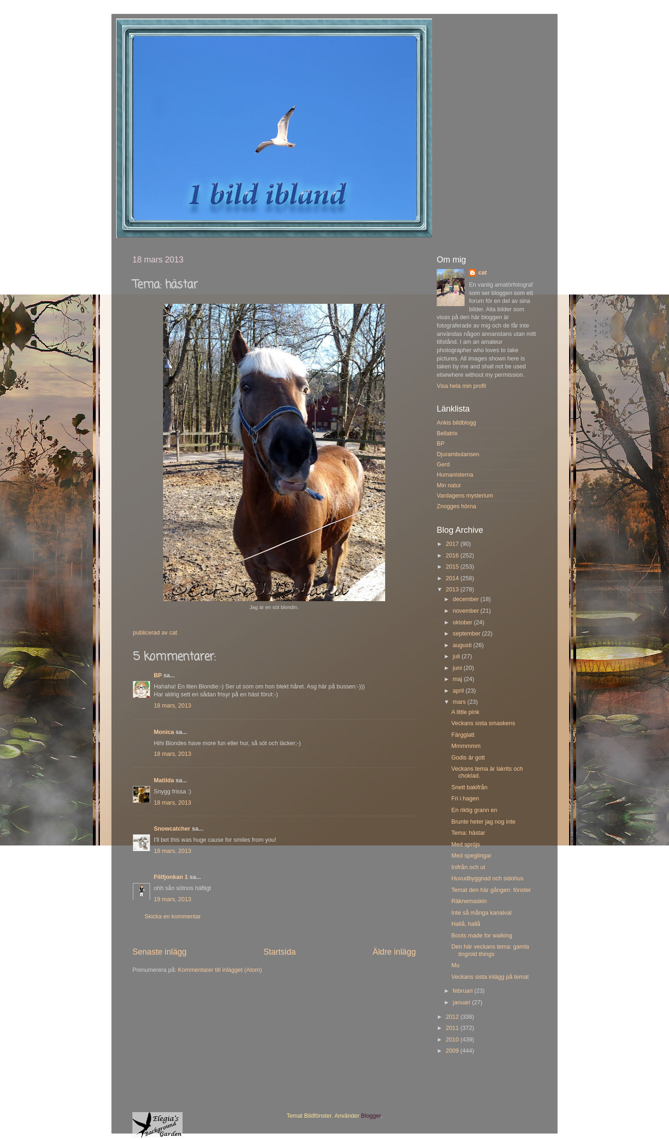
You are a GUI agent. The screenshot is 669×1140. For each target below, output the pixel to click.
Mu (455, 965)
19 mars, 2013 (172, 899)
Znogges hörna (456, 506)
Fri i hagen (465, 798)
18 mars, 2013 (172, 705)
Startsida (279, 952)
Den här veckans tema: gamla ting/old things (490, 950)
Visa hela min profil (461, 386)
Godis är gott (468, 757)
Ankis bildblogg (456, 422)
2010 (453, 1039)
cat (482, 272)
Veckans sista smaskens (483, 723)
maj (458, 679)
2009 (453, 1051)
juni (458, 668)
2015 (453, 566)
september (467, 633)
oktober (463, 622)
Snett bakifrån (469, 787)
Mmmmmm (465, 746)
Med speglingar (471, 855)
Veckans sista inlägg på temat (490, 977)
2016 (453, 555)
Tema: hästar (468, 833)
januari (462, 1002)
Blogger (371, 1116)
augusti (463, 645)
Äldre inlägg (394, 952)
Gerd (443, 464)
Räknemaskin (468, 901)
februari (463, 991)
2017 (453, 544)
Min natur (449, 485)
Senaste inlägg (159, 952)
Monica (164, 732)
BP (158, 675)
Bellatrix (447, 433)
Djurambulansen (458, 454)
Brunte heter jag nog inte (483, 822)
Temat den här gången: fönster (491, 890)
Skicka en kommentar (172, 916)
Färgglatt (462, 735)
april (459, 691)
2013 (453, 589)
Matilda (164, 780)
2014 (453, 578)
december (467, 599)
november (467, 611)
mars (460, 702)
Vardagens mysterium (465, 495)
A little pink (465, 712)
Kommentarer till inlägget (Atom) (220, 970)
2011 (453, 1028)
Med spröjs (465, 844)
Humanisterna (455, 475)
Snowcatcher (172, 829)
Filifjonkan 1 (171, 877)
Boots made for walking (481, 935)
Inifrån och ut (468, 867)
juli (457, 656)
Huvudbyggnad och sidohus (487, 878)
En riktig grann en (474, 810)
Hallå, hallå (465, 924)
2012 (453, 1017)
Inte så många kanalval (481, 913)
